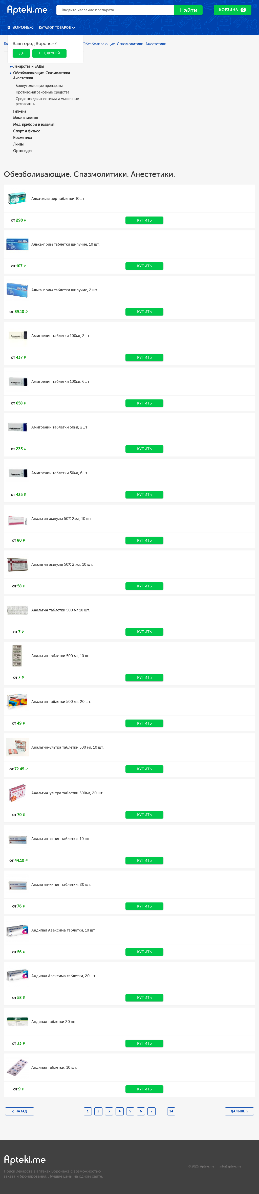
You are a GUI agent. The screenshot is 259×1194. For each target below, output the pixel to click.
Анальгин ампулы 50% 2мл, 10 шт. (61, 518)
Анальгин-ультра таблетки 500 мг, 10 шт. (67, 747)
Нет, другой (49, 53)
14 (171, 1111)
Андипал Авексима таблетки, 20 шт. (63, 976)
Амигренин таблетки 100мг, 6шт (60, 381)
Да (21, 53)
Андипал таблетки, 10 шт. (54, 1067)
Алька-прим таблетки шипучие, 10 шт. (65, 244)
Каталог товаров (55, 28)
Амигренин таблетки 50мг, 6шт (59, 473)
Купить (144, 220)
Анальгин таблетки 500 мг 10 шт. (60, 610)
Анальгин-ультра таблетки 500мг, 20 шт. (67, 793)
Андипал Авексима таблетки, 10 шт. (63, 930)
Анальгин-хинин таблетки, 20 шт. (61, 884)
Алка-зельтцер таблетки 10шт (57, 198)
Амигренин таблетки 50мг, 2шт (59, 427)
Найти (188, 10)
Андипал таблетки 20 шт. (53, 1021)
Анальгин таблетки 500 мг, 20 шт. (61, 701)
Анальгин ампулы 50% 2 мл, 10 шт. (62, 564)
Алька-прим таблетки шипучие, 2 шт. (64, 290)
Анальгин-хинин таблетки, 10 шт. (60, 839)
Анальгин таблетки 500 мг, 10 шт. (61, 656)
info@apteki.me (230, 1166)
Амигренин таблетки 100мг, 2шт (60, 335)
